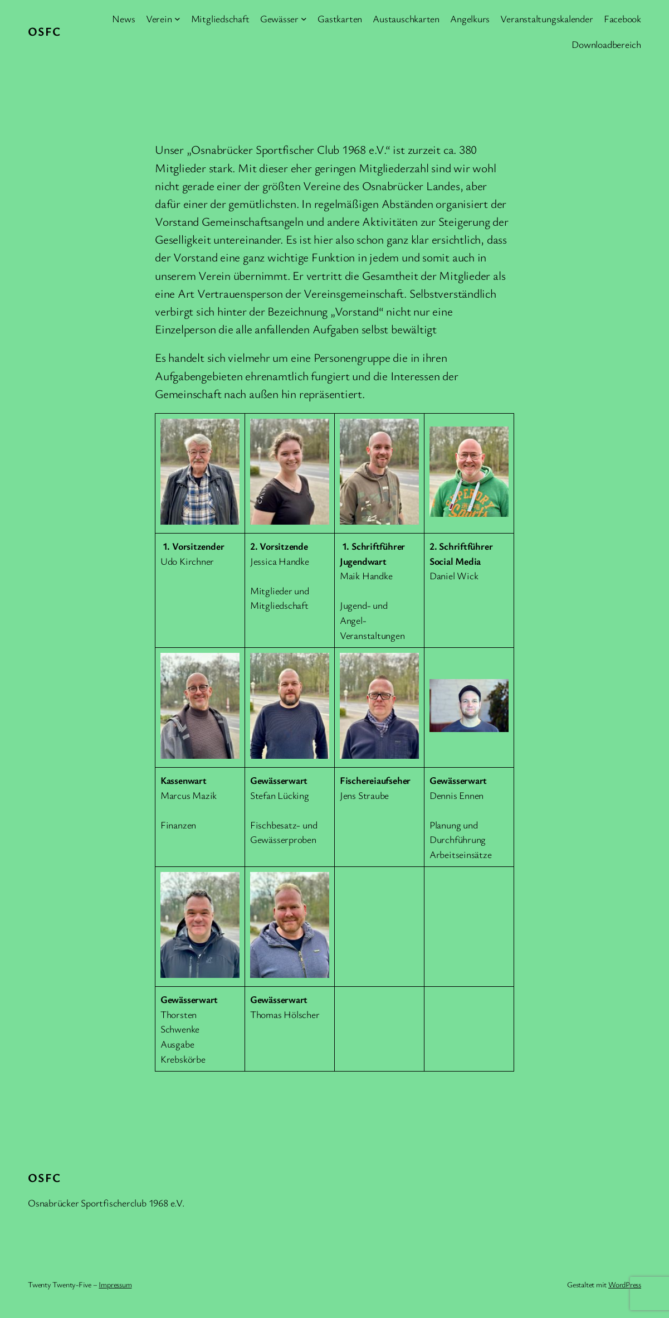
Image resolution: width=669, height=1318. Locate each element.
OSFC (44, 31)
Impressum (115, 1284)
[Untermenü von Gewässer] (304, 19)
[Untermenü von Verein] (177, 19)
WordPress (624, 1284)
